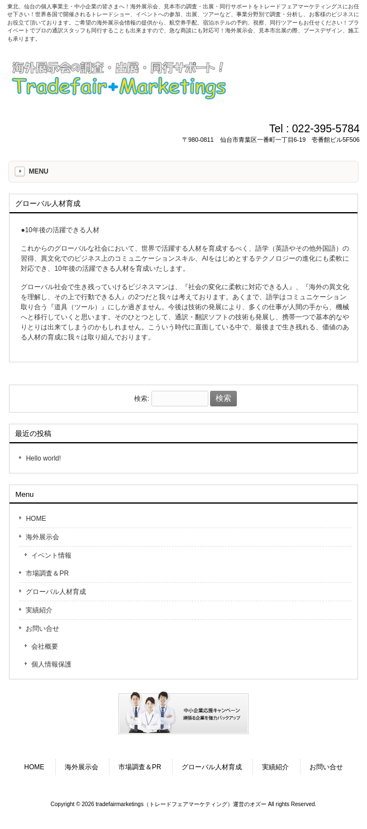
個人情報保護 (51, 664)
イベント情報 (51, 555)
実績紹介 (39, 610)
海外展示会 (42, 537)
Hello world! (43, 458)
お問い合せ (42, 628)
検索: (141, 398)
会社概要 (44, 646)
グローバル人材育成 (56, 592)
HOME (36, 519)
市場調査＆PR (47, 573)
